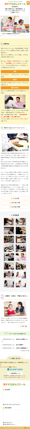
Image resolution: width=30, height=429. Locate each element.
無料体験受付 (15, 6)
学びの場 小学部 (16, 202)
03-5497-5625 (16, 369)
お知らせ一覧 (25, 350)
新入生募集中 (19, 344)
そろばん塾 (16, 198)
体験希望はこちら (16, 373)
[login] (25, 427)
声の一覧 (24, 326)
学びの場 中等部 (16, 207)
